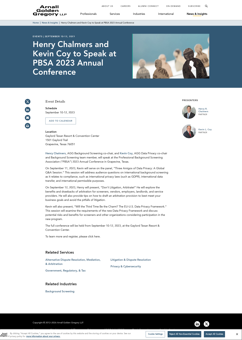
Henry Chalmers (55, 153)
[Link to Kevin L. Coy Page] (189, 131)
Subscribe (194, 6)
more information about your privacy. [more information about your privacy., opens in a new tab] (43, 338)
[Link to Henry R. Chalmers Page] (189, 112)
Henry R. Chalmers (203, 110)
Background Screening (59, 291)
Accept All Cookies (214, 335)
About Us (107, 6)
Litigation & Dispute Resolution (131, 260)
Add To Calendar (60, 121)
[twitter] (27, 101)
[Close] (237, 335)
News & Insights (197, 14)
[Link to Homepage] (55, 10)
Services (115, 14)
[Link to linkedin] (197, 324)
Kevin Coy (126, 153)
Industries (139, 14)
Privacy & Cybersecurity (126, 266)
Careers (126, 6)
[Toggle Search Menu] (206, 6)
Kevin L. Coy (205, 130)
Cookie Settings (155, 335)
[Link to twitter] (206, 324)
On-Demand (173, 6)
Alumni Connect (148, 6)
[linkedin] (27, 109)
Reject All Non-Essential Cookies (184, 335)
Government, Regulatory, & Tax (65, 270)
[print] (27, 126)
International (166, 14)
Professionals (88, 14)
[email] (27, 117)
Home (36, 23)
